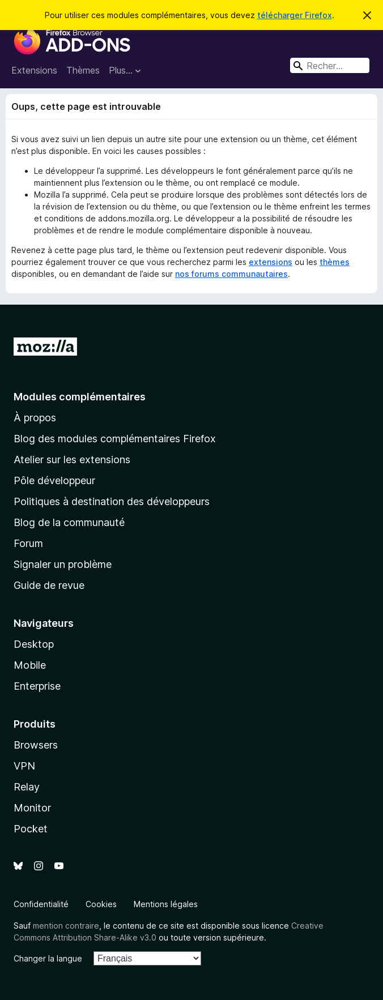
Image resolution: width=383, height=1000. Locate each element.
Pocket (31, 829)
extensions (270, 262)
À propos (35, 418)
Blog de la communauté (69, 522)
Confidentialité (41, 904)
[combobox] (329, 65)
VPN (24, 766)
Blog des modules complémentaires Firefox (115, 439)
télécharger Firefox (294, 15)
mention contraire (66, 925)
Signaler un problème (63, 564)
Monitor (32, 808)
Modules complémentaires (80, 397)
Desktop (34, 644)
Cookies (101, 904)
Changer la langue (48, 958)
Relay (27, 787)
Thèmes (83, 70)
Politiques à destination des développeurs (112, 501)
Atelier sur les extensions (72, 459)
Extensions (34, 70)
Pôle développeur (54, 480)
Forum (28, 543)
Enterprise (37, 686)
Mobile (30, 665)
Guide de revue (49, 585)
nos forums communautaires (231, 274)
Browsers (36, 745)
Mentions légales (166, 904)
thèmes (335, 262)
